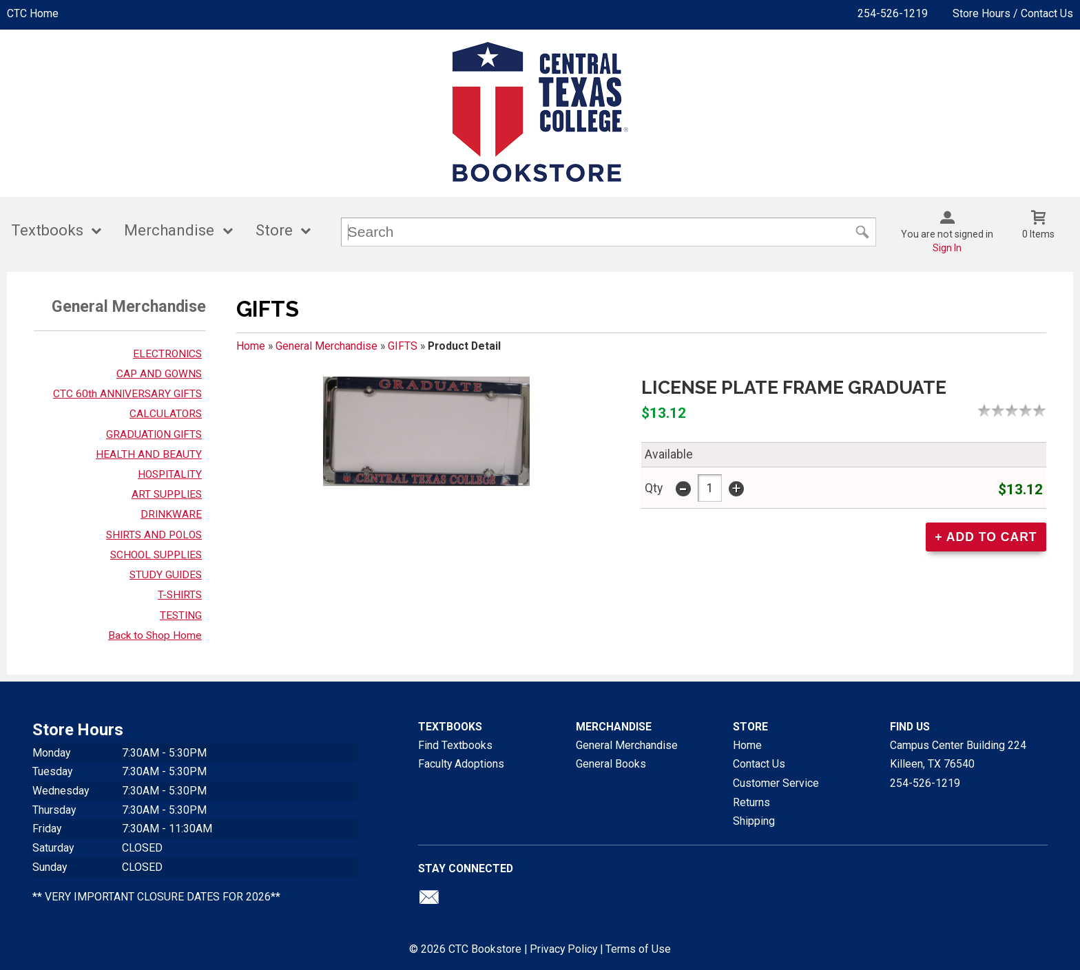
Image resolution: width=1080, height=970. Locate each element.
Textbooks (47, 230)
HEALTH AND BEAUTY (149, 454)
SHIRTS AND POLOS (154, 535)
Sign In (947, 247)
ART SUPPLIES (167, 494)
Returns (751, 802)
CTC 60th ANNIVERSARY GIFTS (127, 394)
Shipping (754, 820)
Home (250, 345)
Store (274, 230)
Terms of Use (638, 949)
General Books (611, 763)
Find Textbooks (455, 745)
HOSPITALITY (170, 474)
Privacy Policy (563, 949)
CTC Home (33, 13)
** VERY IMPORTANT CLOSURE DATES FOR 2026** (156, 896)
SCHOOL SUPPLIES (156, 555)
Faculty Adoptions (461, 763)
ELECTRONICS (167, 354)
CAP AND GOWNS (159, 374)
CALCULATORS (165, 414)
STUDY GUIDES (165, 575)
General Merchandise (326, 345)
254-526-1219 (893, 13)
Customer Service (776, 783)
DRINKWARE (171, 514)
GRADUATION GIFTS (154, 434)
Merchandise (169, 230)
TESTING (181, 615)
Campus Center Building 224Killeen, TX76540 (958, 755)
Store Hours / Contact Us (1013, 13)
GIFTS (402, 345)
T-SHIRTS (180, 595)
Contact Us (759, 763)
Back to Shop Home (155, 635)
